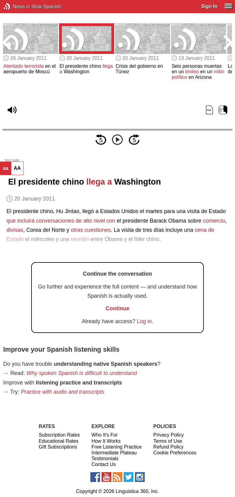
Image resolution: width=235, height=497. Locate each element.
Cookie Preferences (174, 452)
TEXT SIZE (11, 160)
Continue (117, 308)
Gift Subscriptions (58, 446)
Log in (144, 321)
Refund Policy (168, 446)
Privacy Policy (168, 435)
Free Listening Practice (116, 446)
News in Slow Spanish (16, 6)
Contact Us (103, 464)
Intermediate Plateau (114, 452)
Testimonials (104, 458)
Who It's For (104, 435)
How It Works (106, 441)
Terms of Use (167, 441)
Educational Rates (58, 441)
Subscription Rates (59, 435)
